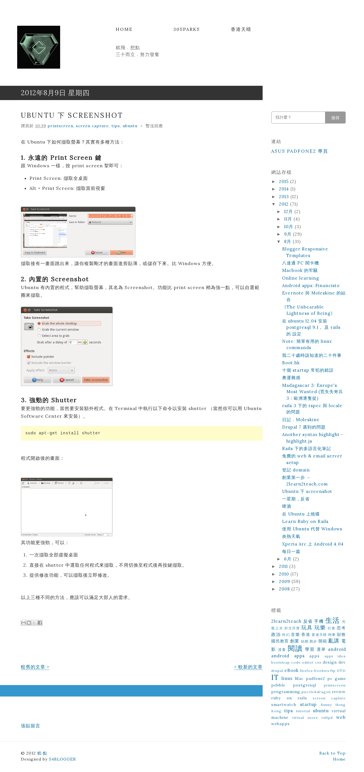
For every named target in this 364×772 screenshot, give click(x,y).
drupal (277, 670)
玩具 (306, 627)
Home (124, 29)
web (341, 717)
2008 (285, 589)
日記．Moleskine (301, 419)
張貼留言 (30, 726)
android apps (288, 655)
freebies (321, 670)
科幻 (286, 634)
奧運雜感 (291, 377)
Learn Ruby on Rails (305, 521)
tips (115, 125)
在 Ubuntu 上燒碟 (301, 514)
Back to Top (332, 753)
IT (275, 677)
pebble (278, 685)
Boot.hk (291, 362)
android (337, 649)
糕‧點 (42, 753)
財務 (341, 634)
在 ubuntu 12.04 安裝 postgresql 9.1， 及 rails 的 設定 (311, 327)
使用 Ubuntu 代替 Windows (312, 529)
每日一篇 (291, 551)
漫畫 (282, 649)
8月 (288, 241)
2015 (284, 181)
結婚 (304, 641)
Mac (299, 678)
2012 (284, 204)
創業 (294, 641)
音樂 (295, 634)
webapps (280, 723)
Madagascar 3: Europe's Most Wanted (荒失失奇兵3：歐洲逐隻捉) (312, 392)
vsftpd (327, 717)
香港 (305, 634)
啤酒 (286, 506)
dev (342, 662)
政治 (276, 634)
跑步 (313, 641)
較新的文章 (250, 667)
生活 (332, 620)
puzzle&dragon (316, 692)
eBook (291, 670)
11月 (289, 219)
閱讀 (295, 648)
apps (314, 655)
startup (308, 704)
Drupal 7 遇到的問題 (304, 427)
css (318, 662)
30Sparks (186, 29)
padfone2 (315, 678)
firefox (306, 670)
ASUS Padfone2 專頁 (299, 151)
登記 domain (296, 470)
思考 (341, 627)
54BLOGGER (62, 759)
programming (285, 691)
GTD (341, 670)
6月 (288, 559)
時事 (332, 634)
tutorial (303, 711)
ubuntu (130, 125)
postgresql (304, 685)
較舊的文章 (33, 667)
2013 (284, 196)
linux (287, 678)
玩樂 (320, 627)
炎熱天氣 (291, 536)
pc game (336, 678)
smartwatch (283, 704)
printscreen (60, 125)
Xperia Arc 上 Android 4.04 (313, 544)
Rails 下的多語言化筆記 (306, 448)
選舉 (321, 649)
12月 (289, 211)
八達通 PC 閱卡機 (300, 263)
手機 (319, 621)
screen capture (92, 125)
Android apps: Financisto (311, 285)
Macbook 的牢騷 (300, 270)
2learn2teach (286, 621)
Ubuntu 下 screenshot (72, 115)
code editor (302, 662)
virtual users (305, 717)
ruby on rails (289, 698)
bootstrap (280, 662)
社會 (331, 628)
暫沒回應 (154, 125)
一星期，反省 (296, 499)
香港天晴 (241, 29)
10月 (289, 226)
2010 (284, 574)
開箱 (322, 641)
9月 (288, 234)
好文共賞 (292, 628)
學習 (310, 649)
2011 (284, 566)
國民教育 (280, 641)
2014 (284, 189)
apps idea (335, 656)
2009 (285, 581)
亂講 (333, 640)
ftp (333, 670)
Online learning (300, 278)
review (339, 691)
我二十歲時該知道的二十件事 (312, 355)
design (330, 662)
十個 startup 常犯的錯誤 (308, 370)
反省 (308, 621)
